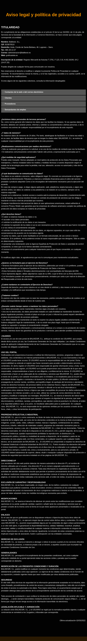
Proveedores (10, 104)
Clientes (8, 98)
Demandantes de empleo (15, 110)
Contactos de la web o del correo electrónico (24, 92)
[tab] (43, 92)
